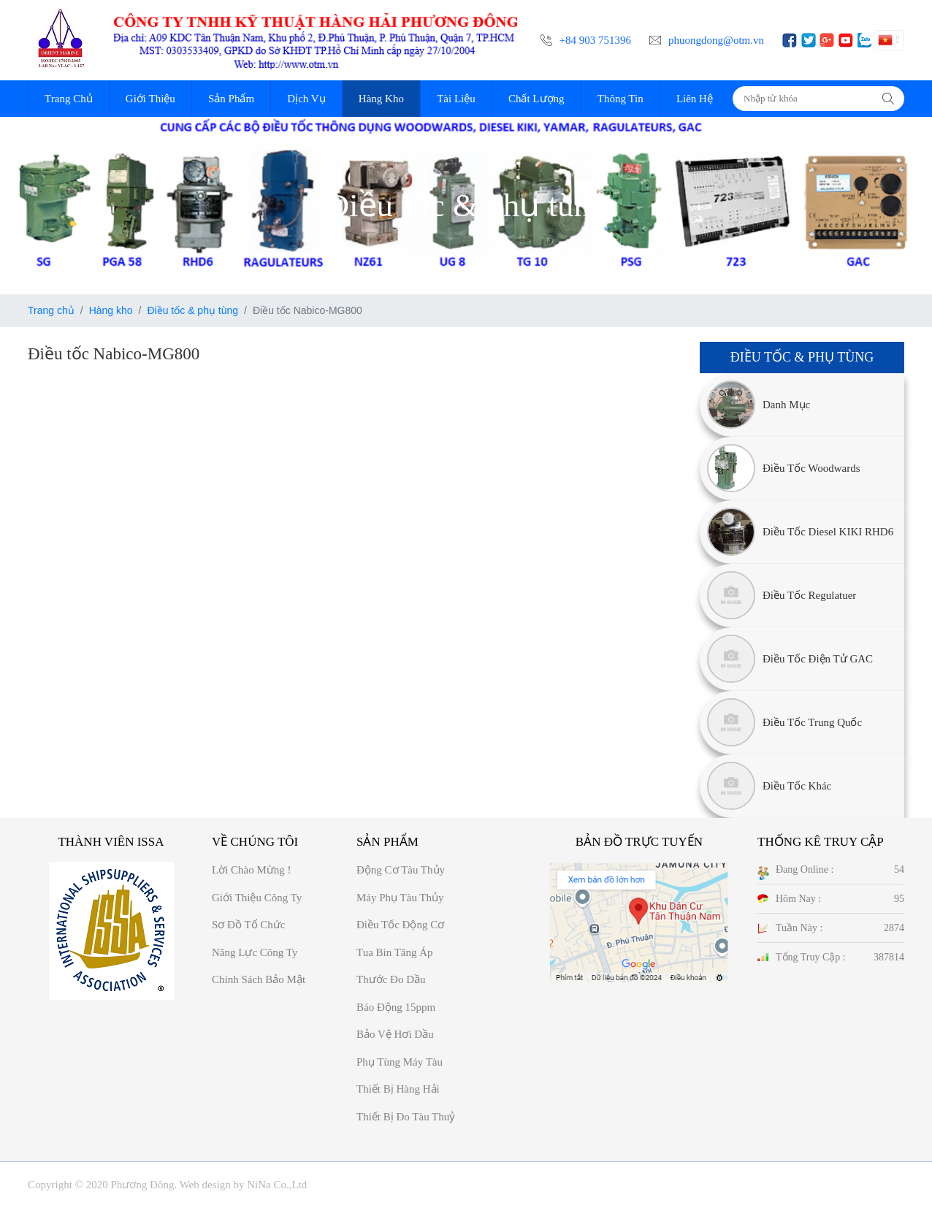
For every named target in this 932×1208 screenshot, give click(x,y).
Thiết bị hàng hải (398, 1089)
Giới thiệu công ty (257, 897)
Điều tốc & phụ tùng (192, 310)
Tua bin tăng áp (394, 952)
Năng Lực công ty (254, 952)
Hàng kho (111, 310)
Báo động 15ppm (395, 1007)
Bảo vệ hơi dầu (395, 1034)
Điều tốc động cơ (400, 924)
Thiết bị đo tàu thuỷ (405, 1117)
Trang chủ (51, 310)
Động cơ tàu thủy (400, 870)
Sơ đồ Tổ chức (248, 924)
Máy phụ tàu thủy (400, 897)
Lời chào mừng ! (251, 870)
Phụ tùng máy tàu (399, 1062)
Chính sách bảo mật (258, 979)
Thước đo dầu (391, 979)
